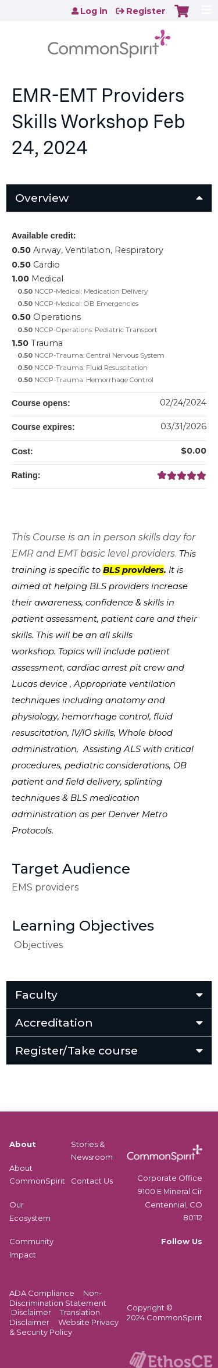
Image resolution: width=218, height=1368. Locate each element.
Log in (94, 11)
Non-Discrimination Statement (57, 1298)
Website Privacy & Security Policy (64, 1327)
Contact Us (92, 1180)
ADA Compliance (41, 1293)
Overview (42, 198)
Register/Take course (76, 1050)
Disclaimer (31, 1312)
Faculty (36, 995)
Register (146, 11)
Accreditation (54, 1022)
